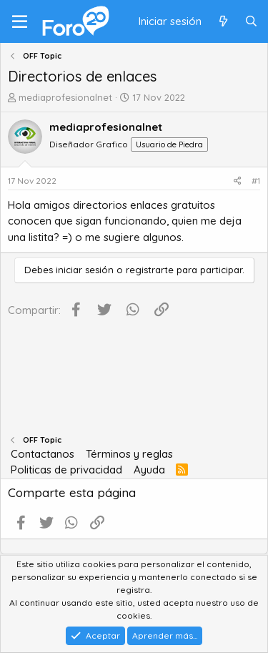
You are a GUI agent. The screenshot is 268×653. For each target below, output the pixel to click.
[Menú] (19, 21)
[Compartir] (238, 181)
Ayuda (149, 469)
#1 (256, 180)
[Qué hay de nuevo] (223, 22)
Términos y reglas (129, 454)
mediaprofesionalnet (65, 97)
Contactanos (42, 454)
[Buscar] (251, 22)
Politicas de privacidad (66, 469)
